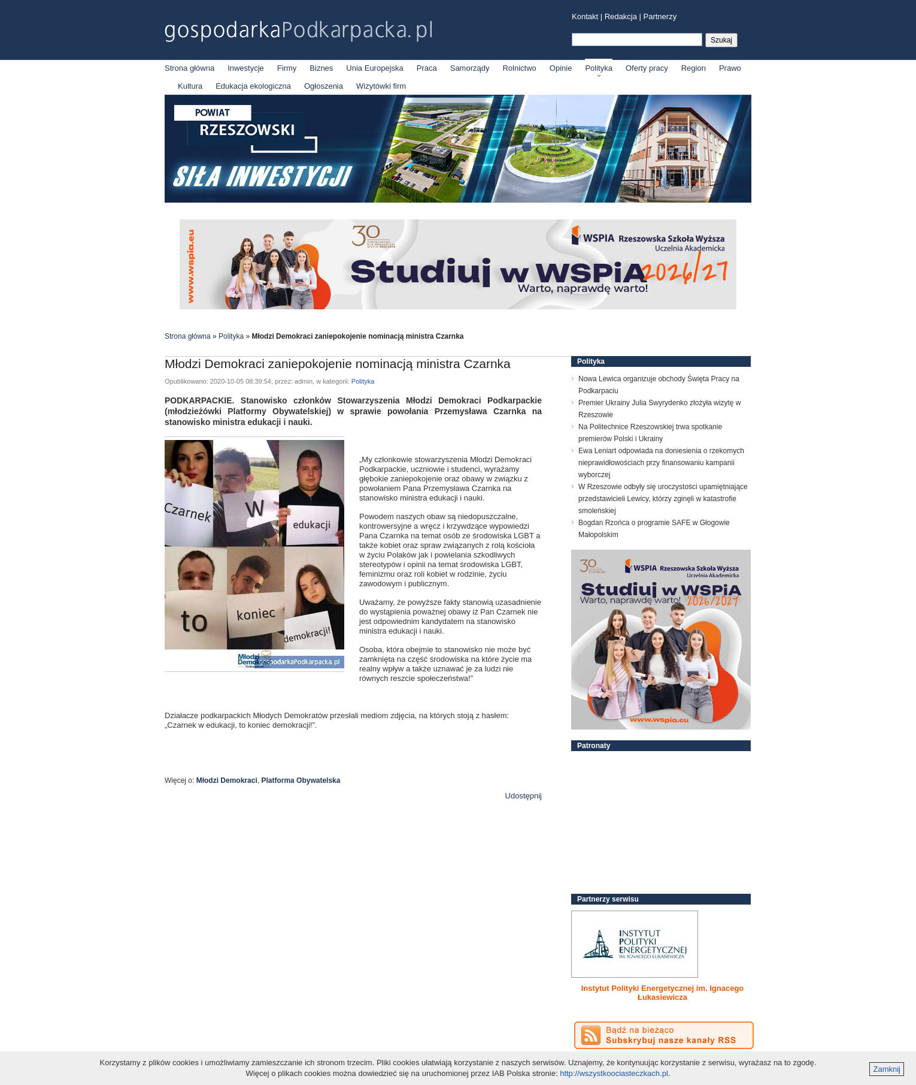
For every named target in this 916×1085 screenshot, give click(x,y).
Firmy (287, 68)
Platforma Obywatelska (300, 780)
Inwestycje (246, 68)
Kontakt (585, 16)
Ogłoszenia (323, 86)
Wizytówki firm (381, 86)
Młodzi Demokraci (226, 780)
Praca (427, 68)
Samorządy (470, 68)
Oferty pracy (647, 68)
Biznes (321, 68)
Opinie (561, 68)
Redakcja (621, 16)
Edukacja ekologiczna (253, 86)
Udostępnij (523, 795)
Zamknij (886, 1069)
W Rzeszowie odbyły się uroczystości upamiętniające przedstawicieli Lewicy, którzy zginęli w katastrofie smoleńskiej (663, 499)
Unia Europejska (374, 68)
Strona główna (189, 68)
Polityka (598, 68)
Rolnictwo (519, 68)
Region (693, 68)
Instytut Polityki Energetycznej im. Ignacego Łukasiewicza (662, 993)
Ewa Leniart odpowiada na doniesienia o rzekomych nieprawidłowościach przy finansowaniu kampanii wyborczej (661, 463)
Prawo (730, 68)
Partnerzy (660, 16)
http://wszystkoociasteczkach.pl (614, 1073)
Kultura (190, 86)
